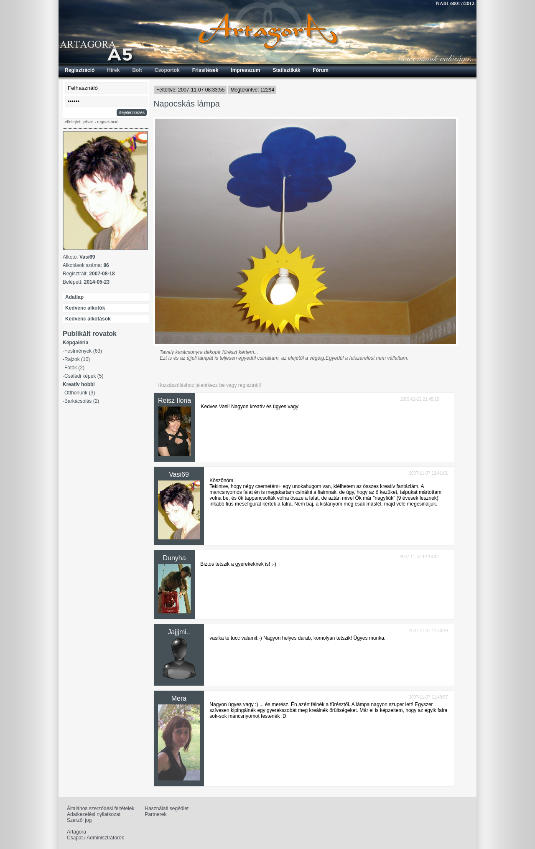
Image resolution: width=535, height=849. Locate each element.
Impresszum (245, 70)
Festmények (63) (83, 351)
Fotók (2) (74, 368)
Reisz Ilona (174, 400)
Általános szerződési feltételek (100, 808)
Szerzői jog (79, 820)
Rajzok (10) (77, 359)
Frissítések (205, 70)
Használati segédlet (167, 808)
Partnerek (155, 814)
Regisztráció (79, 70)
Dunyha (174, 558)
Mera (178, 698)
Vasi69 (179, 474)
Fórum (321, 70)
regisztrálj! (249, 385)
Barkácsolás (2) (81, 401)
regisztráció (107, 121)
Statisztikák (286, 70)
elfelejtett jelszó (79, 121)
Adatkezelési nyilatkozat (93, 814)
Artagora (76, 832)
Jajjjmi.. (179, 631)
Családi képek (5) (83, 376)
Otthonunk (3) (79, 393)
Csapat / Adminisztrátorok (95, 838)
